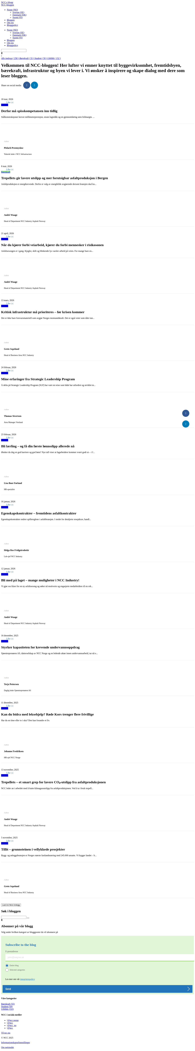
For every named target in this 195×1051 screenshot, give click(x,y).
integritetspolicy (27, 979)
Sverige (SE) (18, 12)
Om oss (10, 22)
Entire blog (14, 965)
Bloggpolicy (12, 25)
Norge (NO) (12, 10)
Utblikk (4, 105)
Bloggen (11, 20)
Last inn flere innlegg (11, 905)
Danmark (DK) (19, 15)
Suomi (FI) (18, 17)
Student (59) (7, 1006)
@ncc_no (12, 1025)
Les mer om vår (20, 979)
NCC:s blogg (7, 2)
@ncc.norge (13, 1020)
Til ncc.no (5, 1033)
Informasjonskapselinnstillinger (15, 1042)
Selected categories (17, 970)
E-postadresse (11, 951)
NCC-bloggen (7, 5)
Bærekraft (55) (8, 1004)
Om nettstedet (7, 1047)
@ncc (10, 1023)
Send (8, 989)
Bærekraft (5, 172)
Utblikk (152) (7, 1009)
